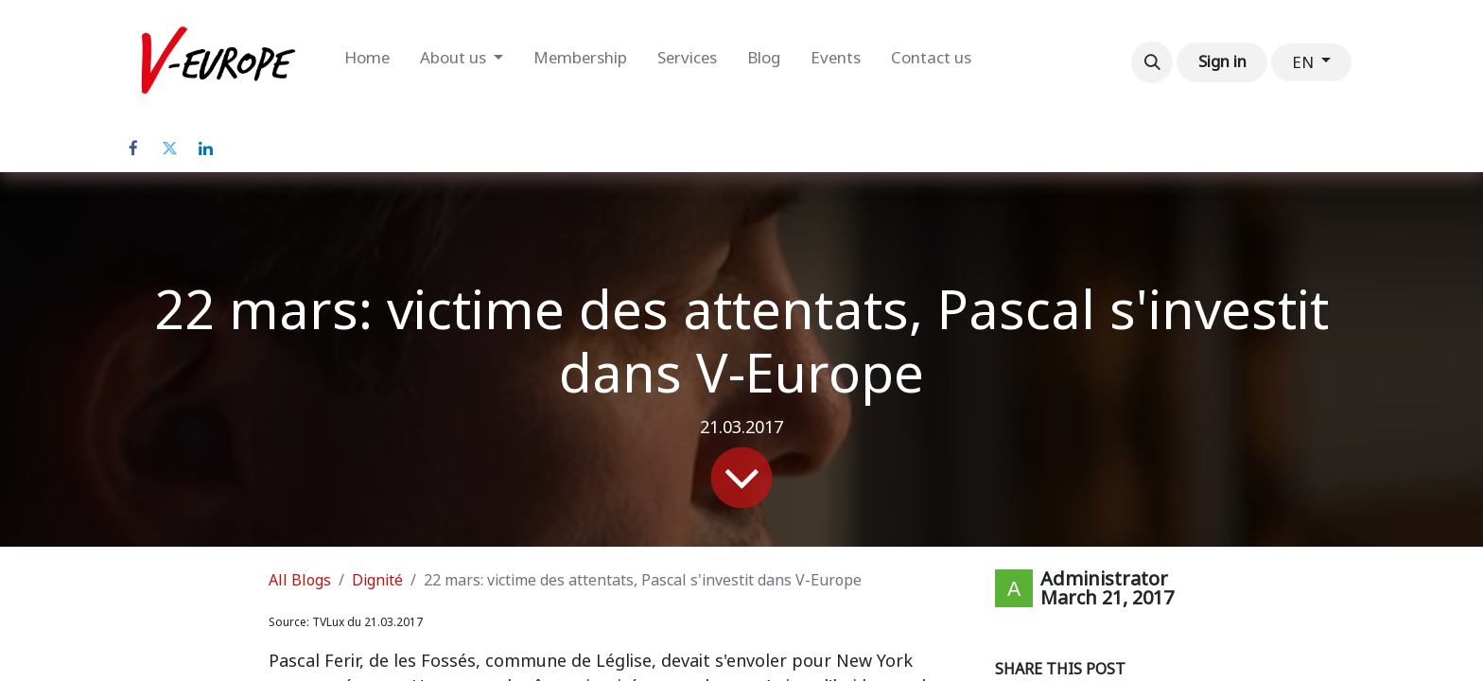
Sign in (1222, 61)
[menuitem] (367, 62)
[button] (1152, 62)
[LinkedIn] (205, 148)
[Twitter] (169, 148)
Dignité (377, 580)
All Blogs (300, 580)
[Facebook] (133, 148)
